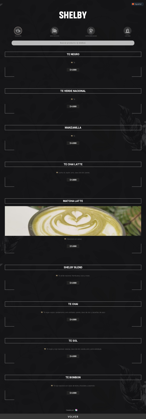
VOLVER (73, 416)
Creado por (72, 410)
